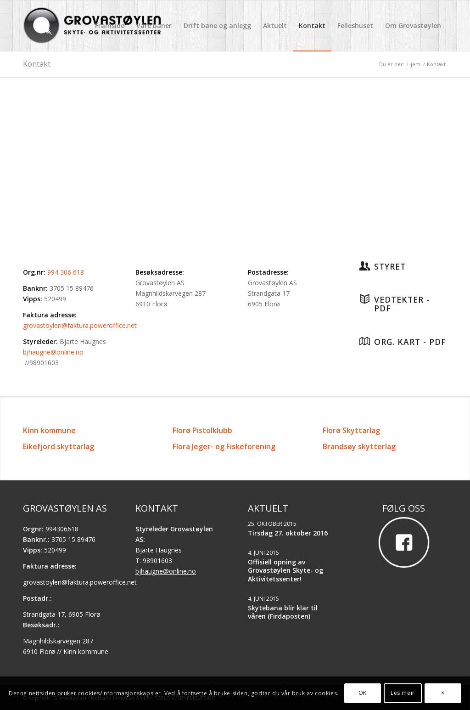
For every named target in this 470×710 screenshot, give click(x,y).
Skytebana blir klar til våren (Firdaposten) (283, 611)
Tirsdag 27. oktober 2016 (288, 533)
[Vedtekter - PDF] (365, 299)
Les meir (403, 693)
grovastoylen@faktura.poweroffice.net (80, 325)
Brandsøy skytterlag (359, 446)
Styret (390, 266)
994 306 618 (65, 272)
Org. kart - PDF (410, 341)
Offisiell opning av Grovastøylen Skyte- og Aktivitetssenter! (285, 570)
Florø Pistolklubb (202, 430)
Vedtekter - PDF (402, 304)
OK (362, 693)
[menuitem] (109, 25)
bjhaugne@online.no (53, 352)
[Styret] (365, 266)
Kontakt (36, 64)
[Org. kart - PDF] (365, 341)
